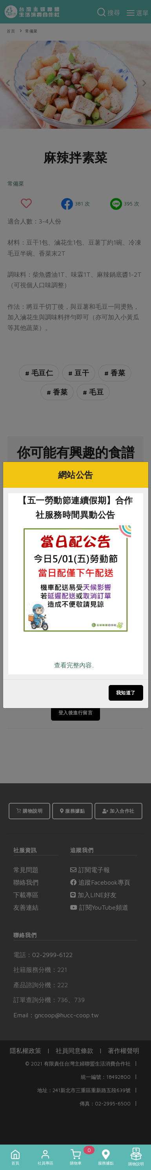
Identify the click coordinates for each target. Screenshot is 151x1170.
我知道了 (126, 693)
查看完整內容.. (74, 665)
